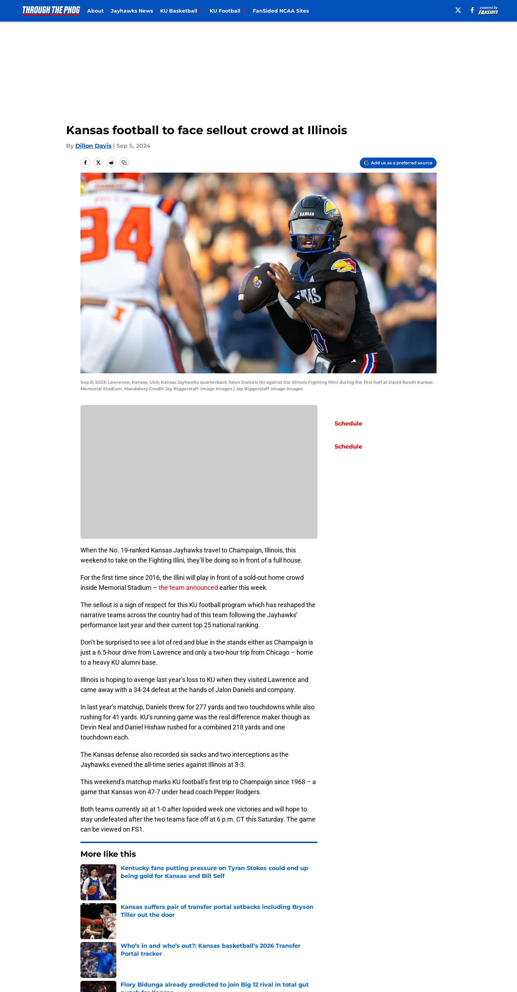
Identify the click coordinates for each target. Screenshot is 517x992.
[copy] (124, 163)
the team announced (188, 587)
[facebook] (472, 10)
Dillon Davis (93, 145)
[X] (458, 10)
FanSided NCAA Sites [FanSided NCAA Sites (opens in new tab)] (281, 11)
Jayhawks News (132, 11)
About (95, 11)
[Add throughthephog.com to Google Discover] (398, 163)
